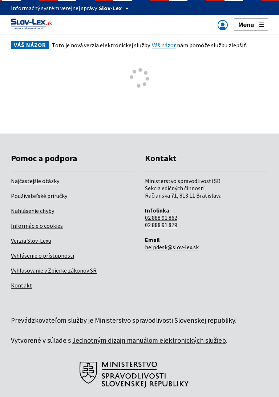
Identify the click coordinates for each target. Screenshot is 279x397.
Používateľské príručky (39, 195)
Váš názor (164, 45)
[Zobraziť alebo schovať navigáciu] (223, 25)
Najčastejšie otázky (35, 180)
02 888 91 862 (161, 217)
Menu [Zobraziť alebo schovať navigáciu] (251, 24)
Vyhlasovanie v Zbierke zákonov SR (54, 270)
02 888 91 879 (161, 225)
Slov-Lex (114, 8)
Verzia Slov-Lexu (31, 240)
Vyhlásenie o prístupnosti (42, 255)
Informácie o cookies (37, 225)
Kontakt (21, 285)
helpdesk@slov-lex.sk (172, 247)
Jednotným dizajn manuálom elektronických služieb (149, 340)
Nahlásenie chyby (32, 210)
